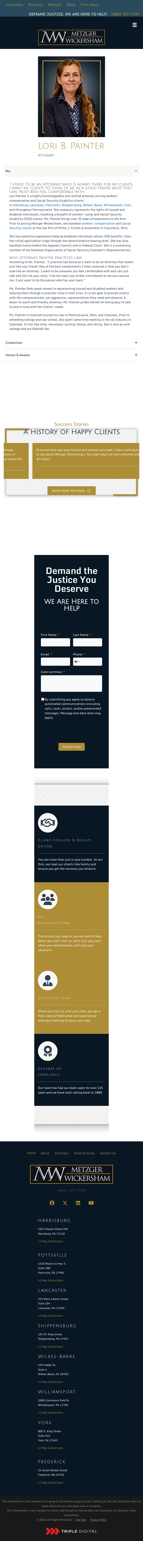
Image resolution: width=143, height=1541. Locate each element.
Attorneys (62, 1153)
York (127, 204)
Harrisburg (20, 204)
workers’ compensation (98, 223)
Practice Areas (84, 1153)
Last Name (80, 635)
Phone (77, 654)
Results (55, 4)
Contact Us (108, 1153)
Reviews (35, 4)
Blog (71, 4)
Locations (14, 4)
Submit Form (71, 746)
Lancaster (37, 204)
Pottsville (52, 204)
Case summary (51, 672)
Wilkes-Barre (92, 204)
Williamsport (113, 204)
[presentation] (69, 732)
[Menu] (134, 25)
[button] (52, 1203)
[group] (71, 461)
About (45, 1153)
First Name (49, 635)
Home (31, 1152)
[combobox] (77, 662)
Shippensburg (71, 204)
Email (45, 654)
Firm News (89, 4)
